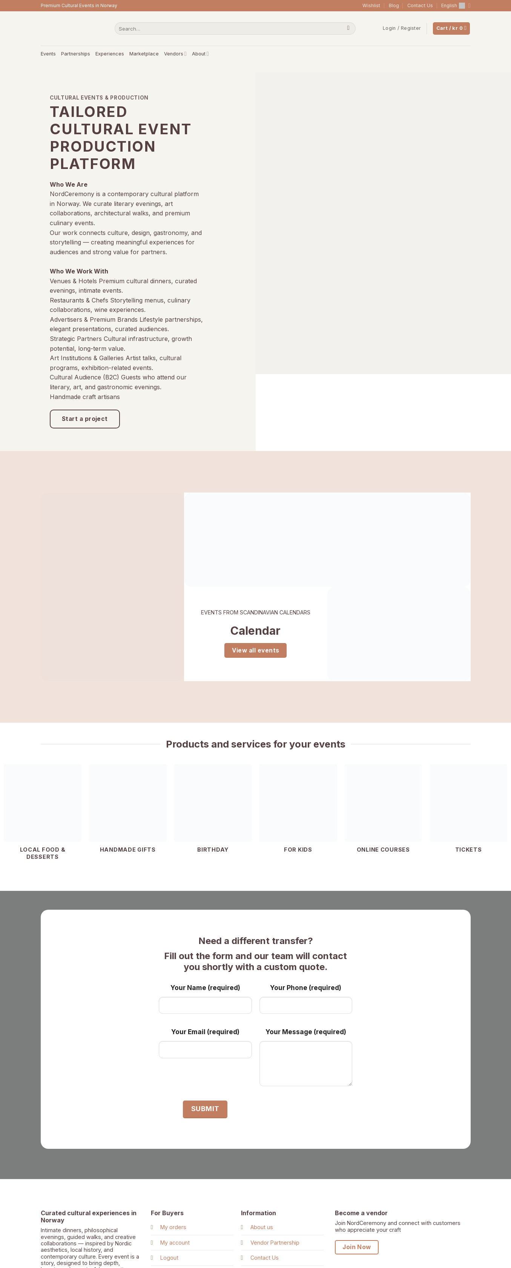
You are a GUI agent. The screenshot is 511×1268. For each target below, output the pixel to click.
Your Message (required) (305, 1032)
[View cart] (451, 28)
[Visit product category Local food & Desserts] (42, 816)
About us (261, 1227)
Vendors (175, 53)
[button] (402, 28)
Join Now (356, 1247)
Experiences (109, 54)
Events (48, 54)
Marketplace (144, 54)
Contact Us (420, 5)
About (200, 53)
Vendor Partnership (274, 1242)
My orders (173, 1227)
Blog (394, 5)
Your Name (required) (205, 987)
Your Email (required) (205, 1032)
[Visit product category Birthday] (213, 812)
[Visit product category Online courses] (383, 812)
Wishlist (371, 5)
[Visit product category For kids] (298, 812)
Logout (169, 1258)
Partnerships (75, 54)
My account (175, 1242)
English (455, 5)
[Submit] (348, 28)
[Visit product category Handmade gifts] (128, 812)
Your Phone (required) (305, 987)
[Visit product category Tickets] (468, 812)
